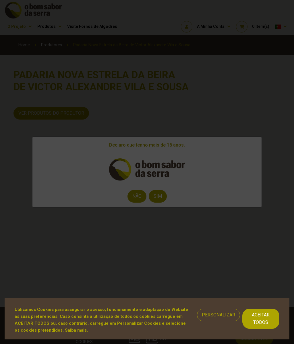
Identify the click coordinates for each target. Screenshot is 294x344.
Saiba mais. (76, 330)
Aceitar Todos (261, 318)
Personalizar (218, 315)
